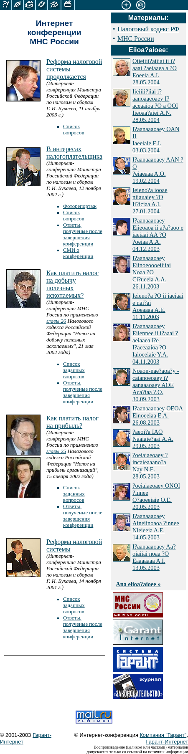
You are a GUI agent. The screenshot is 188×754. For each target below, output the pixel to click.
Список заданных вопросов (74, 370)
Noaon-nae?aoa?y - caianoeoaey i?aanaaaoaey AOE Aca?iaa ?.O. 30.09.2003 (155, 384)
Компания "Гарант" (163, 735)
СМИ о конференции (78, 253)
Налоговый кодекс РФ (148, 29)
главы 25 (56, 451)
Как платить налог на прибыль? (72, 422)
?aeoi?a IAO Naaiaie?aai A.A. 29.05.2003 (152, 438)
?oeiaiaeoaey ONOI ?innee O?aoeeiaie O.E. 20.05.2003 (156, 496)
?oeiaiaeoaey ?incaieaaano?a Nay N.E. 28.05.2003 (150, 466)
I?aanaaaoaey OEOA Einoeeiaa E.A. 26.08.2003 (157, 415)
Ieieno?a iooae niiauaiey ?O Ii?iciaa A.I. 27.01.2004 (150, 201)
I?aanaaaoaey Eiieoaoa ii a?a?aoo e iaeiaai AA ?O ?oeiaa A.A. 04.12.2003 (157, 234)
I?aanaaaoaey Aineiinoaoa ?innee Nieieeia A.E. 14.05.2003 (155, 527)
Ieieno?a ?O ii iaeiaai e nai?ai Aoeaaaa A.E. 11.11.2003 (157, 306)
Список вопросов (73, 130)
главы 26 (56, 321)
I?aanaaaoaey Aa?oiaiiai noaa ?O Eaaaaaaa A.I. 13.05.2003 (153, 557)
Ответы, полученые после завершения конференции (82, 234)
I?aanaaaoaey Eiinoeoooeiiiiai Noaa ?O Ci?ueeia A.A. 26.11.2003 (151, 272)
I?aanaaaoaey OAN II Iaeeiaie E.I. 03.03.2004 (155, 140)
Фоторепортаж (80, 206)
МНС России (135, 38)
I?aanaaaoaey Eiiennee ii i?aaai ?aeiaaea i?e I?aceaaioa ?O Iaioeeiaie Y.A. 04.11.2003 (155, 344)
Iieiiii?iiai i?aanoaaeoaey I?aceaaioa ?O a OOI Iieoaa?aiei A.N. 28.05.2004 (155, 105)
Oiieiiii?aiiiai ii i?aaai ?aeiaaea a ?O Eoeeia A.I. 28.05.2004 (154, 72)
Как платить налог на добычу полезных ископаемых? (72, 284)
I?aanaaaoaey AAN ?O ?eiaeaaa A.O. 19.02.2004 (157, 170)
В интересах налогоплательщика (74, 152)
